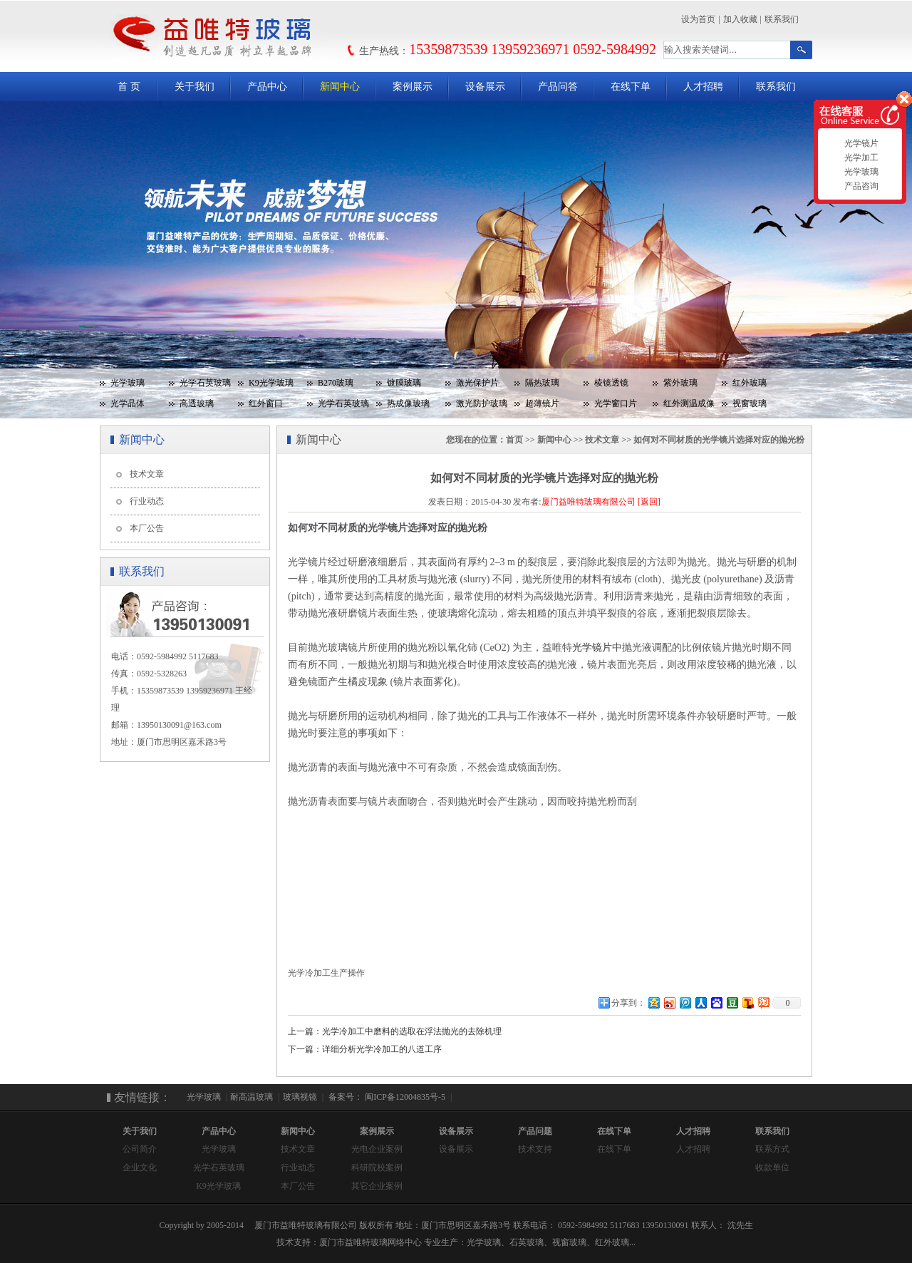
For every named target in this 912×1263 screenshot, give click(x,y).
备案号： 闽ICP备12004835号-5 (385, 1097)
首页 (514, 440)
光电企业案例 (377, 1149)
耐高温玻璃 (251, 1097)
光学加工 (859, 158)
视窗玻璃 (749, 403)
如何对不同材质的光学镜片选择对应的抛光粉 (718, 440)
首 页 (129, 86)
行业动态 (147, 501)
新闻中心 (340, 86)
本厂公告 (147, 528)
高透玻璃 (197, 403)
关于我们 (194, 86)
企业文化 (140, 1167)
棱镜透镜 (611, 383)
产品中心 (267, 86)
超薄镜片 (542, 403)
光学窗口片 (615, 403)
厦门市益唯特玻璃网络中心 (370, 1242)
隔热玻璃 (542, 383)
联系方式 (772, 1149)
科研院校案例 (377, 1167)
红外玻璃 (749, 383)
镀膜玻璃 (404, 383)
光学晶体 (127, 403)
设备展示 (485, 86)
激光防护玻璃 (481, 403)
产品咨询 (859, 186)
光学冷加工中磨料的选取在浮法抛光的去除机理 (412, 1031)
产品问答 (558, 86)
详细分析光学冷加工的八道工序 (382, 1049)
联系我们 (782, 19)
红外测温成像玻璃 (684, 406)
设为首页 (698, 19)
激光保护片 (477, 383)
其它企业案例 (377, 1186)
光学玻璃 (127, 383)
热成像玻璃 (408, 403)
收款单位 (772, 1167)
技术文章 (147, 474)
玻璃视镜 (300, 1097)
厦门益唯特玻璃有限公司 (589, 502)
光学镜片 (859, 143)
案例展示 (412, 86)
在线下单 (631, 86)
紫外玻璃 (680, 383)
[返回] (649, 502)
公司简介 (140, 1149)
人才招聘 (703, 86)
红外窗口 (266, 403)
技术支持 (535, 1149)
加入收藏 (740, 19)
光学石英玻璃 (205, 383)
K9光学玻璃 (271, 383)
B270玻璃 (335, 383)
